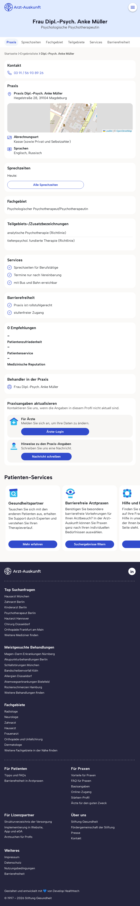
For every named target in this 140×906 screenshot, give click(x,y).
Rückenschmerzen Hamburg (23, 687)
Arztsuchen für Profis (18, 837)
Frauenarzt (11, 733)
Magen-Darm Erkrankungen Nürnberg (29, 654)
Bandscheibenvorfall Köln (21, 670)
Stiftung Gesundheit (84, 821)
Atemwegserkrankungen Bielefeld (27, 681)
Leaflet (107, 131)
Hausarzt (10, 728)
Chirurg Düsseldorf (17, 624)
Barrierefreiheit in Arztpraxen (23, 780)
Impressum (11, 857)
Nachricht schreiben (46, 456)
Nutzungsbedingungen (19, 868)
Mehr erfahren (33, 544)
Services (96, 42)
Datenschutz (12, 862)
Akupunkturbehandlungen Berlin (26, 659)
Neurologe (11, 717)
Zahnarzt (10, 722)
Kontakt (76, 838)
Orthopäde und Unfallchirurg (23, 739)
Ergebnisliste (29, 53)
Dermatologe (13, 744)
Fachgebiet (54, 42)
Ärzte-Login (55, 431)
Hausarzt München (16, 596)
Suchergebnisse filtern (90, 544)
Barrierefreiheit (118, 42)
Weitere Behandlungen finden (24, 692)
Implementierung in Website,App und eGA (23, 829)
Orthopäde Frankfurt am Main (24, 629)
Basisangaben (80, 786)
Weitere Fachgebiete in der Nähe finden (30, 750)
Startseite (10, 53)
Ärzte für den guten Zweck (89, 803)
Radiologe (11, 711)
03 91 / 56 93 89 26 (29, 73)
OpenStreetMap (124, 131)
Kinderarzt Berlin (15, 607)
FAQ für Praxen (81, 780)
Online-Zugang (81, 792)
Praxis (11, 42)
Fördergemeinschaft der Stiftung (93, 827)
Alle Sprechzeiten (45, 185)
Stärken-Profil (80, 797)
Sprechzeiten (31, 42)
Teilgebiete (76, 42)
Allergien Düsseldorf (18, 676)
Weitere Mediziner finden (21, 635)
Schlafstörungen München (21, 665)
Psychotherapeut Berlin (20, 613)
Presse (75, 833)
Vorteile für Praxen (83, 775)
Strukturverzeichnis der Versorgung (28, 821)
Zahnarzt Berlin (14, 602)
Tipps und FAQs (15, 775)
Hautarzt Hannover (16, 618)
